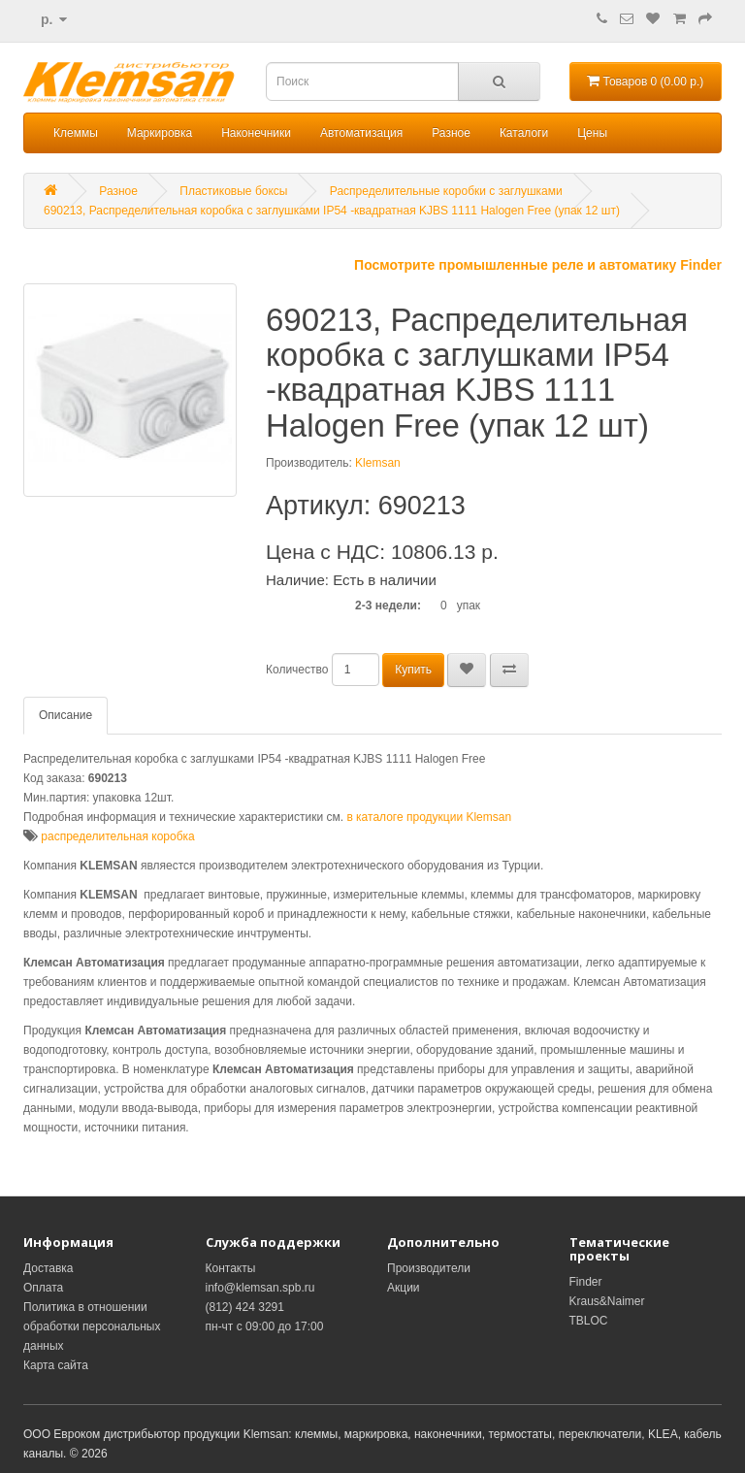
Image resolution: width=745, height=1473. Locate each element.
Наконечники (256, 133)
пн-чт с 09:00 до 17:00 (265, 1326)
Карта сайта (55, 1365)
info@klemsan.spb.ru (260, 1287)
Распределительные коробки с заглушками (446, 191)
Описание (65, 715)
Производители (428, 1268)
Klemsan (378, 463)
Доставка (48, 1268)
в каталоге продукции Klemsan (428, 817)
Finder (585, 1282)
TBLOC (588, 1320)
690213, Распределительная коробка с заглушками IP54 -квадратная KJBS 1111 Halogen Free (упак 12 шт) (332, 210)
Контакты (231, 1268)
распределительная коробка (117, 836)
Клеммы (75, 133)
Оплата (43, 1287)
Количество (297, 669)
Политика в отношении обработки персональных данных (91, 1326)
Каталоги (524, 133)
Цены (592, 133)
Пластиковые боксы (233, 191)
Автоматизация (361, 133)
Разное (451, 133)
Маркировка (159, 133)
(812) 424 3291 (245, 1307)
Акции (403, 1287)
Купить (413, 669)
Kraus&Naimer (607, 1301)
